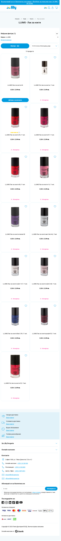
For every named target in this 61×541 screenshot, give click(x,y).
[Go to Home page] (11, 8)
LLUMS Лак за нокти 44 (15, 85)
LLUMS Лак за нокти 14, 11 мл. (44, 184)
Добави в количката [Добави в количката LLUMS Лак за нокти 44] (15, 100)
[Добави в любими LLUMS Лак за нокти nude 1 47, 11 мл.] (26, 256)
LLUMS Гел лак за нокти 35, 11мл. (15, 383)
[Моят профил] (52, 7)
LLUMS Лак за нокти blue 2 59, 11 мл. (15, 333)
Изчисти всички (6, 40)
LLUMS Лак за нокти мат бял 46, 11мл (44, 234)
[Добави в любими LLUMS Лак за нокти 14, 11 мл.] (55, 157)
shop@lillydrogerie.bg (12, 475)
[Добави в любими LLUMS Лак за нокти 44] (26, 57)
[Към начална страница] (17, 19)
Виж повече (10, 417)
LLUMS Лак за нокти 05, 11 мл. (15, 135)
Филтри (15, 46)
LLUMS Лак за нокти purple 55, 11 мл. (44, 333)
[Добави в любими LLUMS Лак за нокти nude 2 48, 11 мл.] (55, 256)
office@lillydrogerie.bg (12, 478)
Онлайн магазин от (13, 531)
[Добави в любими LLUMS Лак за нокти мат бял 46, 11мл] (55, 206)
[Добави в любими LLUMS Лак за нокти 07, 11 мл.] (55, 107)
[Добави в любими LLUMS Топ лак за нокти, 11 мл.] (55, 57)
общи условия (36, 492)
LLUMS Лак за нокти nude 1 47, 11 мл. (15, 284)
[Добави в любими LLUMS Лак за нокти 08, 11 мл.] (26, 157)
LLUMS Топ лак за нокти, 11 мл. (44, 85)
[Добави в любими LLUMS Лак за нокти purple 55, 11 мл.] (55, 306)
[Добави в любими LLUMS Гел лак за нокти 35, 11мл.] (26, 355)
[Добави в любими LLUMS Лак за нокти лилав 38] (26, 206)
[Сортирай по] (44, 46)
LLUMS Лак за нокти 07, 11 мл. (44, 135)
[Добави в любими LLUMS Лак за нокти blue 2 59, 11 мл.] (26, 306)
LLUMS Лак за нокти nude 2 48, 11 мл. (44, 284)
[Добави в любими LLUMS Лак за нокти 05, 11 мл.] (26, 107)
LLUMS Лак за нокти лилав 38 (15, 234)
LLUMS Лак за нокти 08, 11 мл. (15, 184)
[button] (30, 33)
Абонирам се (51, 488)
